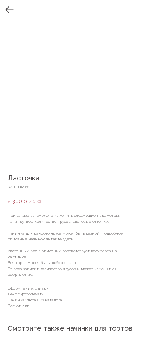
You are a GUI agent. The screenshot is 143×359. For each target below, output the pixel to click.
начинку (16, 221)
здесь (68, 239)
